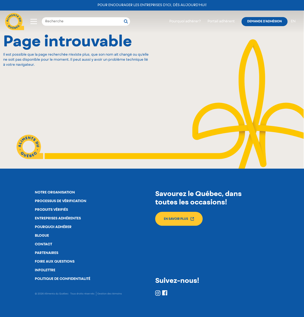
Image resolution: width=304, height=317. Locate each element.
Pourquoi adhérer (53, 227)
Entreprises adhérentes (58, 218)
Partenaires (46, 253)
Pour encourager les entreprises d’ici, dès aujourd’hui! (152, 5)
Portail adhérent (221, 21)
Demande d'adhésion (264, 21)
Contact (43, 244)
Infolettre (45, 270)
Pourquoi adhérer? (185, 21)
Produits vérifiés (51, 209)
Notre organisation (55, 192)
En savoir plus (179, 219)
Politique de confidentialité (62, 279)
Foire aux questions (55, 261)
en (293, 21)
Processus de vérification (60, 201)
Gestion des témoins (109, 294)
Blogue (42, 235)
